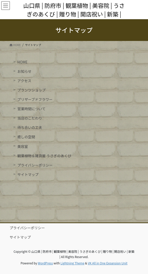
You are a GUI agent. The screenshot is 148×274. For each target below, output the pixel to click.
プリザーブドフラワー (35, 99)
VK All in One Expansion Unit (108, 263)
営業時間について (31, 108)
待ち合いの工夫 (29, 127)
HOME (22, 61)
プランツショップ (31, 90)
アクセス (24, 80)
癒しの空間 (26, 136)
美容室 (22, 146)
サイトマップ (28, 174)
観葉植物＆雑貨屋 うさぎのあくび (44, 155)
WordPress (45, 263)
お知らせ (24, 71)
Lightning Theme (72, 263)
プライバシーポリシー (35, 165)
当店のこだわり (29, 118)
